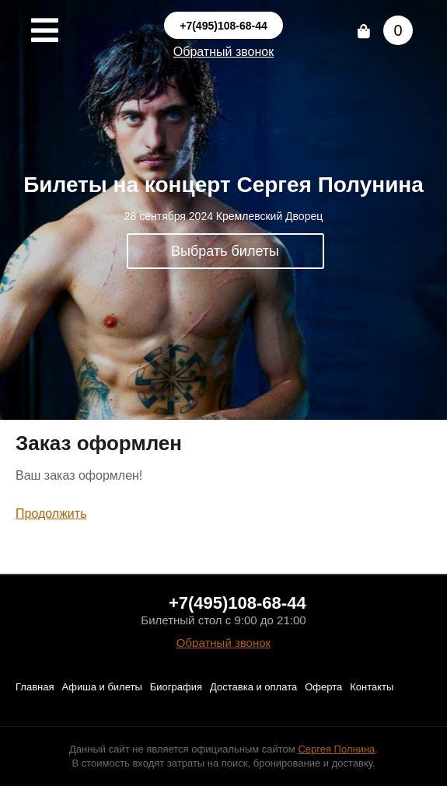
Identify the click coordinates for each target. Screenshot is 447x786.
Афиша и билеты (101, 687)
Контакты (371, 687)
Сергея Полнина (336, 749)
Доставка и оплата (253, 687)
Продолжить (51, 513)
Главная (35, 687)
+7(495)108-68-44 (223, 25)
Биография (176, 687)
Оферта (323, 687)
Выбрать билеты (225, 251)
